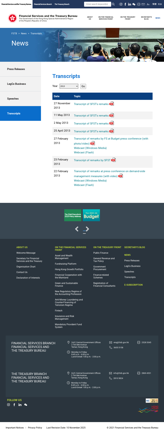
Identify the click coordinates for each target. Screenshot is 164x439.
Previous (11, 232)
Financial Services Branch (43, 4)
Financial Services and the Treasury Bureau (16, 4)
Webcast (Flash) (84, 152)
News (24, 33)
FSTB (14, 33)
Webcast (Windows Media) (90, 148)
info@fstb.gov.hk (121, 379)
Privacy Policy (35, 433)
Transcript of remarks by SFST (95, 160)
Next (152, 232)
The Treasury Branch (62, 4)
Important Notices (15, 433)
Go (83, 86)
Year (55, 86)
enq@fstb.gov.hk (121, 348)
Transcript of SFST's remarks (94, 104)
